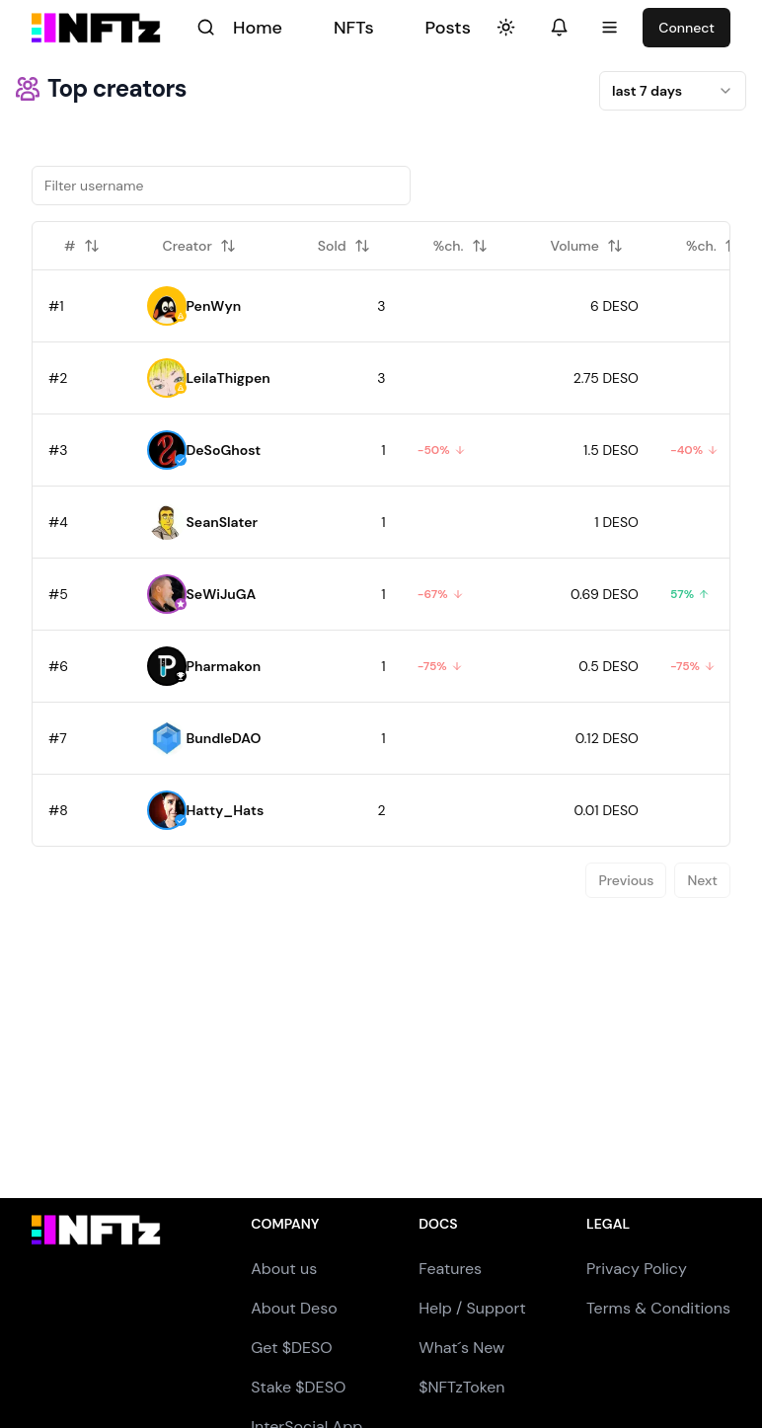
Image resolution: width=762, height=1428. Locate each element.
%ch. (460, 246)
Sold (344, 246)
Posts (448, 27)
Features (450, 1268)
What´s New (461, 1347)
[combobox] (672, 91)
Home (257, 27)
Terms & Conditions (658, 1308)
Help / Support (472, 1308)
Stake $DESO (298, 1387)
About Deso (294, 1308)
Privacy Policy (636, 1268)
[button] (167, 306)
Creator (199, 246)
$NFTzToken (461, 1387)
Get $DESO (291, 1347)
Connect (686, 28)
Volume (587, 246)
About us (284, 1268)
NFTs (354, 27)
